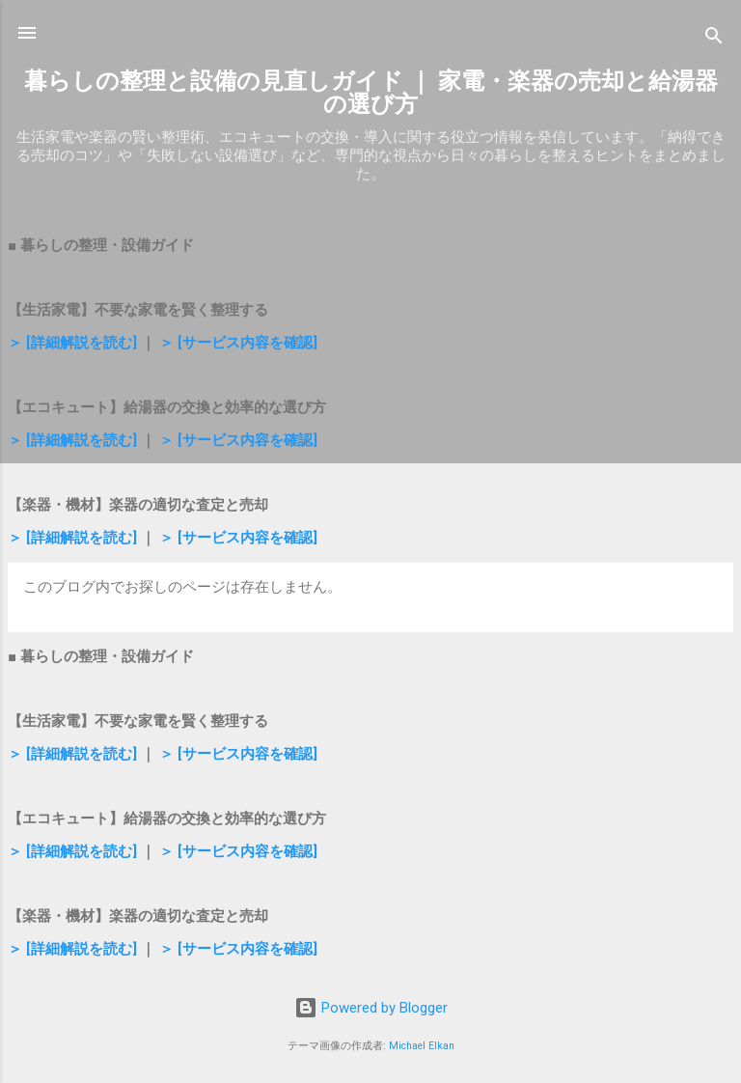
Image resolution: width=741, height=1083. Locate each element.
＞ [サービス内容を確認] (238, 342)
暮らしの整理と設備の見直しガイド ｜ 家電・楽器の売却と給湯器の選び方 (371, 93)
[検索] (714, 39)
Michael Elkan (421, 1046)
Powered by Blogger (371, 1007)
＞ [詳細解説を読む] (72, 342)
